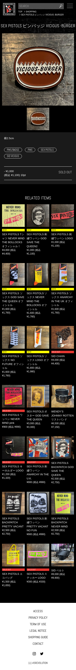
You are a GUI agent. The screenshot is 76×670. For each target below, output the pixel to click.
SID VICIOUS (13, 156)
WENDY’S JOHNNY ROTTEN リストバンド (62, 415)
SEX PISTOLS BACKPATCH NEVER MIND (59, 522)
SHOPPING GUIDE (38, 637)
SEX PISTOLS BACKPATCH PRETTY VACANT (13, 522)
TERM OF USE (38, 624)
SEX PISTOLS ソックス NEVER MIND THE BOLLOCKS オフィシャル (37, 301)
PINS (30, 150)
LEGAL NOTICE (38, 630)
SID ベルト (57, 570)
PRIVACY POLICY (38, 617)
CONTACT (38, 644)
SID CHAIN (58, 356)
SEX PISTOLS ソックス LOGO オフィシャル (38, 360)
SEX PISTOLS (47, 150)
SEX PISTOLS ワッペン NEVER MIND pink (12, 418)
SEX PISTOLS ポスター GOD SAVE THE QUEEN (38, 415)
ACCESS (38, 611)
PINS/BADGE (13, 150)
